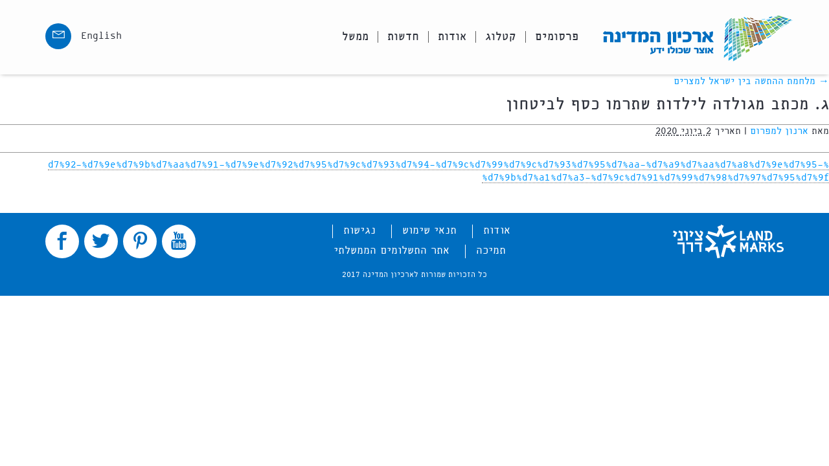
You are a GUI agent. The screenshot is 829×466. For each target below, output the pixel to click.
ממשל (355, 37)
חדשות (403, 37)
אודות (452, 37)
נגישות (359, 231)
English (101, 36)
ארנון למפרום (779, 131)
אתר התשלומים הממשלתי (391, 251)
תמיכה (491, 251)
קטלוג (500, 37)
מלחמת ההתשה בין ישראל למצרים (751, 81)
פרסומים (557, 37)
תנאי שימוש (429, 231)
